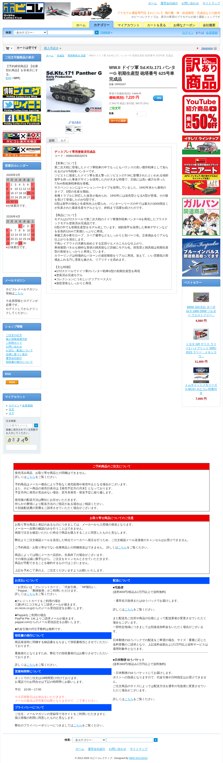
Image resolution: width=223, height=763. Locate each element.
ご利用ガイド (14, 342)
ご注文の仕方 (14, 335)
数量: (111, 113)
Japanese (207, 48)
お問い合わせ (190, 3)
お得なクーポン (184, 25)
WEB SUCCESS (138, 758)
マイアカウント (129, 25)
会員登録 (212, 32)
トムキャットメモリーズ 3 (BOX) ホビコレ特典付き (201, 389)
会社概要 (209, 25)
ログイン (188, 32)
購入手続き (51, 48)
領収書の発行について (19, 362)
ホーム (152, 3)
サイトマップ (211, 3)
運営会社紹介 (169, 3)
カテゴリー (101, 25)
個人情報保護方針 (16, 339)
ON (9, 78)
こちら (19, 293)
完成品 (60, 55)
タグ (63, 140)
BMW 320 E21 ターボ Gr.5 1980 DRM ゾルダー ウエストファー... (201, 311)
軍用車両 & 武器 (77, 55)
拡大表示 (76, 122)
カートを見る (156, 25)
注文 (11, 409)
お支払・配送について (19, 350)
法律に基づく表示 (16, 354)
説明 (51, 140)
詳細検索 (105, 32)
